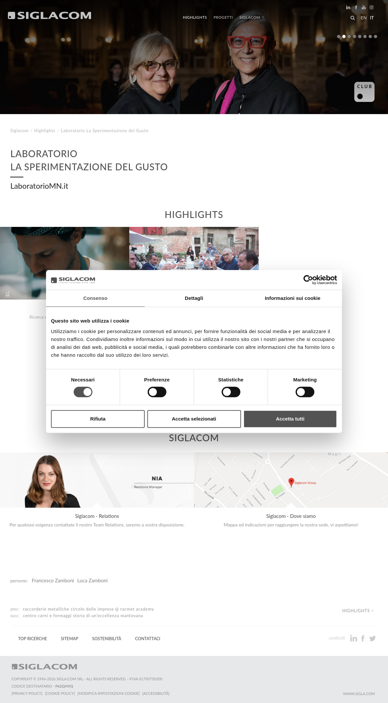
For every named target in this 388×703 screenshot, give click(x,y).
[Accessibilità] (156, 693)
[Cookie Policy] (60, 693)
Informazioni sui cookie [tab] (293, 298)
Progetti (223, 17)
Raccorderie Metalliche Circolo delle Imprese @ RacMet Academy (88, 609)
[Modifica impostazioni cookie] (109, 693)
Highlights (195, 17)
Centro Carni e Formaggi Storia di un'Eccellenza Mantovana (83, 615)
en (364, 17)
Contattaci (147, 638)
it (372, 17)
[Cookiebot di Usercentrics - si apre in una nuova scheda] (308, 280)
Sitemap (69, 638)
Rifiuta (98, 419)
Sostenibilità (106, 638)
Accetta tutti (290, 419)
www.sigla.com (359, 693)
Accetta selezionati (194, 419)
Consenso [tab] (95, 298)
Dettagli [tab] (194, 298)
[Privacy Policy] (27, 693)
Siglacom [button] (251, 17)
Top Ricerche (32, 638)
